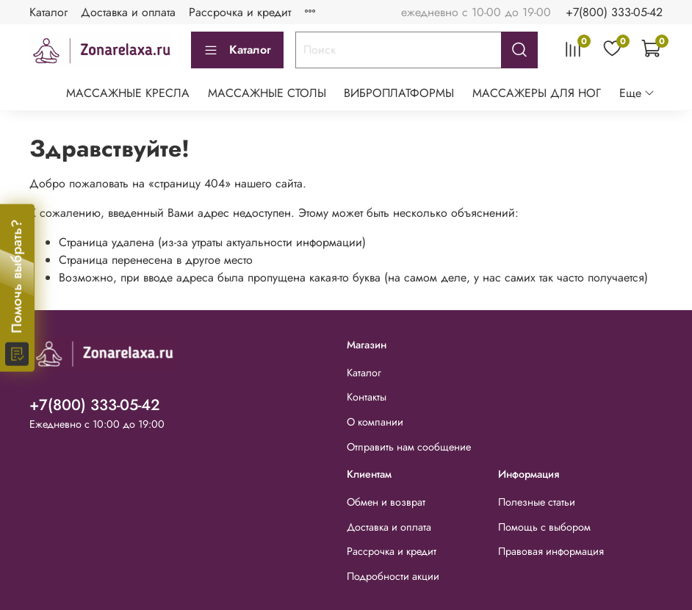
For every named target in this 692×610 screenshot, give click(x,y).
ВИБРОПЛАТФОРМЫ (399, 93)
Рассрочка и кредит (240, 12)
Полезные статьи (536, 502)
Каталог (48, 12)
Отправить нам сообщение (409, 446)
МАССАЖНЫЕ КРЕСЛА (128, 93)
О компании (375, 422)
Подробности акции (393, 576)
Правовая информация (551, 551)
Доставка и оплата (128, 12)
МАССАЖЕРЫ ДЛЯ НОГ (536, 93)
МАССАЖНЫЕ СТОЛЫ (267, 93)
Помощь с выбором (544, 527)
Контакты (366, 397)
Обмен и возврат (386, 502)
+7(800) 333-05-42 (614, 12)
